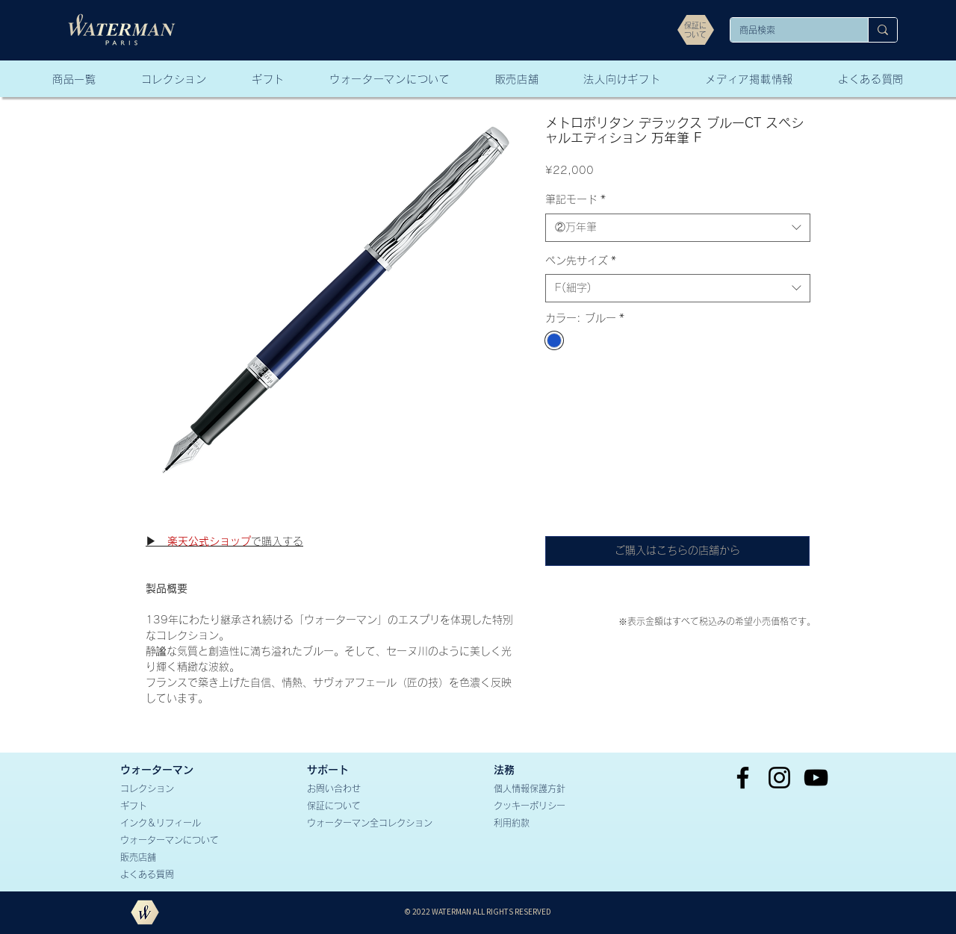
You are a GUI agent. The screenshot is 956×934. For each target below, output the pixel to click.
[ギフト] (174, 806)
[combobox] (677, 228)
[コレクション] (174, 788)
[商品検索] (787, 30)
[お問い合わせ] (361, 788)
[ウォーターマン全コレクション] (387, 823)
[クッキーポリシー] (547, 806)
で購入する (224, 541)
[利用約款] (547, 823)
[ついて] (695, 34)
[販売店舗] (174, 857)
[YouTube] (816, 777)
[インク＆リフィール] (174, 823)
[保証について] (361, 806)
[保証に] (695, 25)
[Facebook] (742, 777)
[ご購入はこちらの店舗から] (677, 551)
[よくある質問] (174, 874)
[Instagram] (779, 777)
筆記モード (575, 199)
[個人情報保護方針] (547, 788)
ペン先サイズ (580, 260)
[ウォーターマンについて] (174, 840)
